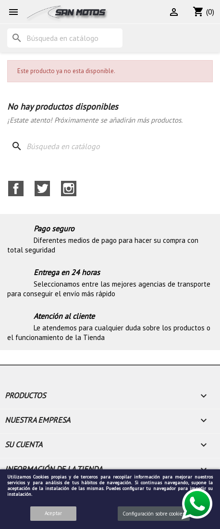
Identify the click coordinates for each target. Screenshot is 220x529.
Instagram (68, 188)
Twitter (42, 188)
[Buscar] (64, 38)
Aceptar (53, 513)
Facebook (16, 188)
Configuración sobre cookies (153, 513)
